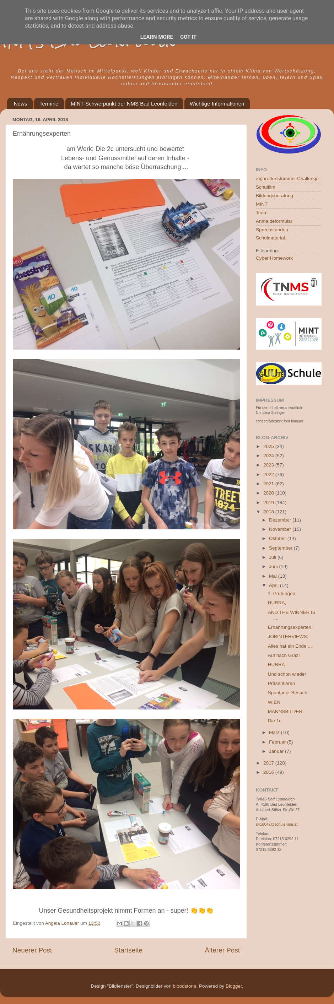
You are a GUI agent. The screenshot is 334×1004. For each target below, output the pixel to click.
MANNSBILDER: (286, 711)
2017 (269, 763)
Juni (274, 566)
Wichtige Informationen (217, 104)
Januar (277, 751)
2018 (269, 511)
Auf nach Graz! (284, 655)
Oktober (278, 538)
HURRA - (278, 664)
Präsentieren (281, 683)
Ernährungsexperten (289, 627)
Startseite (128, 950)
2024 (269, 455)
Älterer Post (222, 950)
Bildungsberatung (274, 195)
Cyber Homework (274, 258)
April (274, 585)
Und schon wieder (287, 674)
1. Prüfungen (281, 593)
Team (262, 212)
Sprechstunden (272, 229)
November (280, 529)
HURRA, (277, 602)
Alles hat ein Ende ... (290, 646)
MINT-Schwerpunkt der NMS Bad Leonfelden (124, 104)
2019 (269, 502)
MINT (262, 204)
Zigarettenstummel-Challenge (287, 178)
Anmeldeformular (274, 221)
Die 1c (274, 720)
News (20, 104)
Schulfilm (265, 187)
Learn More (156, 37)
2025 (269, 446)
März (275, 732)
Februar (278, 742)
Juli (273, 557)
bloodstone (184, 986)
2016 (269, 772)
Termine (48, 104)
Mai (273, 576)
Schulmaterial (270, 238)
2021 (269, 483)
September (281, 548)
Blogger (234, 986)
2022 (269, 474)
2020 (269, 493)
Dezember (280, 520)
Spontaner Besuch (287, 692)
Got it (188, 37)
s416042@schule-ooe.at (276, 824)
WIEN (274, 702)
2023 (269, 465)
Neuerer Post (32, 950)
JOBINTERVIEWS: (288, 636)
